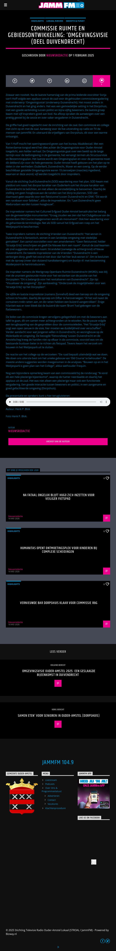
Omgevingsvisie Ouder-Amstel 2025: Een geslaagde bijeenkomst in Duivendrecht (58, 673)
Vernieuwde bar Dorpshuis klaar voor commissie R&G (59, 603)
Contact (52, 799)
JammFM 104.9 (58, 762)
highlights (37, 20)
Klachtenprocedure (55, 808)
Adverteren (53, 795)
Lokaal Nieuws (54, 20)
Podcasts (50, 783)
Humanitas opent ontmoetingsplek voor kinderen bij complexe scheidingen (58, 550)
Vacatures (53, 803)
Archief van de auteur (58, 441)
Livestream (51, 780)
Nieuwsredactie (57, 55)
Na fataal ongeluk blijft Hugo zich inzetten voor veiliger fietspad (59, 497)
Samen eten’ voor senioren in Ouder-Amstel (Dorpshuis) (59, 715)
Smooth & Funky (75, 20)
